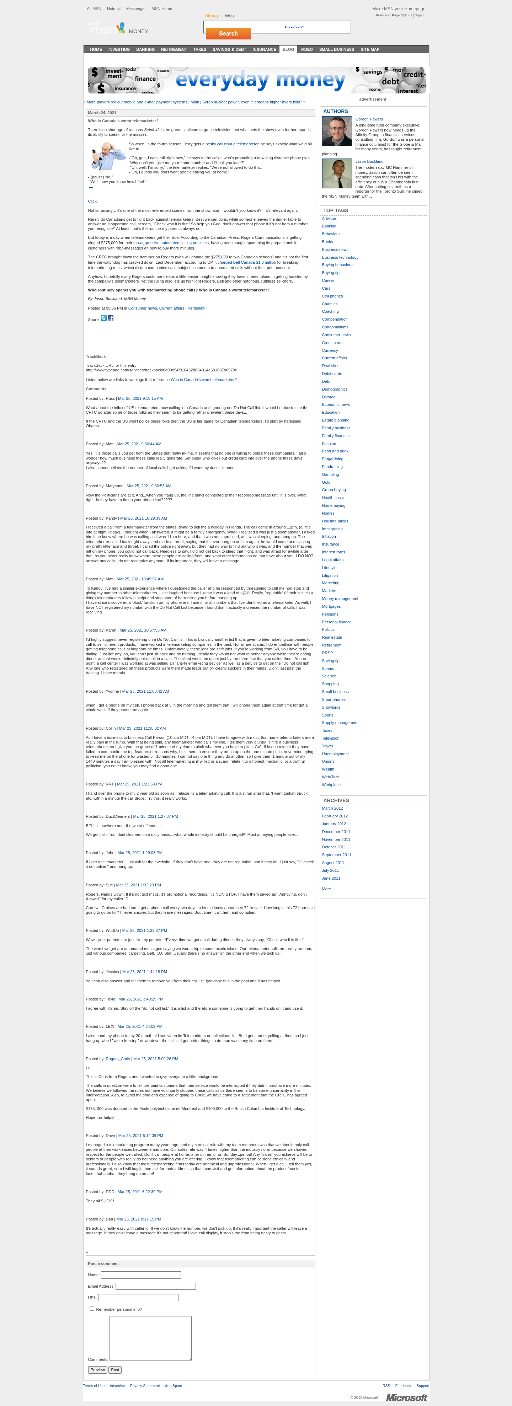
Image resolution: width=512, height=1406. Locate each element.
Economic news (336, 404)
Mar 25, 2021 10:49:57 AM (140, 579)
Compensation (335, 319)
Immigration (332, 529)
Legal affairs (333, 560)
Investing (119, 49)
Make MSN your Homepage (398, 8)
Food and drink (335, 451)
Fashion (329, 443)
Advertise (117, 1386)
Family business (336, 428)
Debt (326, 381)
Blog (288, 49)
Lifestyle (329, 567)
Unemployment (335, 754)
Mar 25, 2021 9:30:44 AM (139, 444)
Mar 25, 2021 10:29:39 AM (143, 518)
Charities (330, 304)
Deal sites (331, 366)
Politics (328, 629)
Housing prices (335, 521)
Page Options (402, 15)
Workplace (331, 785)
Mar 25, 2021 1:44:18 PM (144, 972)
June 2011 (331, 878)
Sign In (420, 15)
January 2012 (334, 824)
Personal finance (337, 622)
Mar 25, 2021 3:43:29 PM (140, 999)
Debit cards (332, 373)
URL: (92, 1297)
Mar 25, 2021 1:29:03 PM (140, 852)
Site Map (370, 49)
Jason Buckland (370, 161)
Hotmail (114, 8)
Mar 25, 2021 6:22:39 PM (140, 1192)
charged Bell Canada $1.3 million (247, 262)
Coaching (330, 311)
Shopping (330, 684)
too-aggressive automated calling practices (171, 243)
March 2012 (332, 808)
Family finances (336, 436)
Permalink (197, 308)
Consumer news (142, 308)
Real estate (332, 637)
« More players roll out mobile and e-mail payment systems (135, 102)
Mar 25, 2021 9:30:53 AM (149, 486)
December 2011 (336, 832)
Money (139, 31)
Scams (328, 668)
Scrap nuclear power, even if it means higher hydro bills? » (253, 102)
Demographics (335, 389)
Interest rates (333, 552)
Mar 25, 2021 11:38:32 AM (142, 728)
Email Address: (101, 1286)
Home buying (334, 505)
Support (422, 1386)
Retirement (174, 49)
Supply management (340, 722)
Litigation (330, 575)
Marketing (331, 583)
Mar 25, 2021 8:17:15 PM (138, 1219)
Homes (328, 513)
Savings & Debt (229, 49)
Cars (326, 288)
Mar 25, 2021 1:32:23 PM (138, 885)
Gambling (330, 474)
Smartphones (334, 699)
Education (331, 412)
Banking (145, 49)
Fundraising (332, 467)
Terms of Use (94, 1386)
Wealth (328, 769)
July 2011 (330, 870)
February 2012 (335, 816)
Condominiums (335, 327)
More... (328, 889)
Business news (335, 249)
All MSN (94, 8)
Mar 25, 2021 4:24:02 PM (140, 1026)
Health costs (333, 497)
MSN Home (161, 8)
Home (96, 49)
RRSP (327, 653)
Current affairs (172, 308)
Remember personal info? (116, 1309)
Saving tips (332, 661)
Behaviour (331, 234)
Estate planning (336, 420)
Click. (93, 201)
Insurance (265, 49)
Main (195, 102)
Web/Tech (331, 777)
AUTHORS (336, 111)
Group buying (334, 490)
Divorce (329, 397)
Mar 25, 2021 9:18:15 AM (140, 398)
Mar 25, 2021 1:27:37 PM (155, 816)
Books (327, 242)
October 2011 (334, 847)
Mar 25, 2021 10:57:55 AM (142, 630)
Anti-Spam (173, 1386)
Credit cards (332, 342)
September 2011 (337, 855)
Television (331, 738)
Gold (326, 482)
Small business (335, 691)
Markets (329, 591)
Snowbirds (331, 707)
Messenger (136, 8)
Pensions (330, 614)
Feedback (403, 1386)
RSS (386, 1386)
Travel (327, 746)
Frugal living (332, 459)
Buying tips (332, 272)
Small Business (336, 49)
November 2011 (336, 839)
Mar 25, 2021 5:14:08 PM (140, 1135)
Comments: (98, 1359)
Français (382, 15)
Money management (340, 598)
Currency (330, 350)
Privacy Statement (145, 1386)
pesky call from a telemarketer (232, 144)
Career (328, 280)
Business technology (340, 257)
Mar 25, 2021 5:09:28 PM (155, 1059)
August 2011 (333, 862)
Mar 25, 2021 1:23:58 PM (139, 784)
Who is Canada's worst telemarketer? (204, 379)
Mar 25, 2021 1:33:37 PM (144, 930)
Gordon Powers (369, 119)
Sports (328, 715)
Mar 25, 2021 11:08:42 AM (145, 691)
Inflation (329, 536)
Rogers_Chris (118, 1059)
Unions (328, 761)
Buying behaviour (337, 265)
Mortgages (331, 606)
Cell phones (332, 296)
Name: (94, 1275)
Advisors (329, 218)
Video (306, 49)
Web (229, 16)
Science (329, 676)
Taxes (199, 49)
